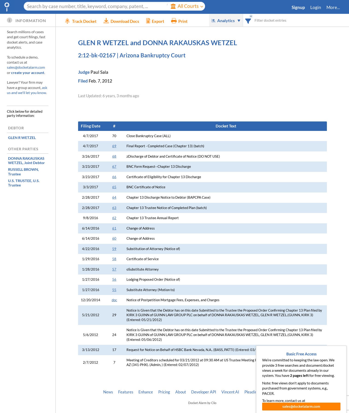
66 (114, 177)
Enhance (145, 392)
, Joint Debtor (26, 160)
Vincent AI (230, 392)
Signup (298, 7)
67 (114, 166)
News (108, 392)
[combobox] (248, 20)
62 (114, 218)
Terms (296, 392)
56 (114, 279)
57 (114, 269)
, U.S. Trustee (24, 182)
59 (114, 249)
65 (114, 187)
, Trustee (23, 171)
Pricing (164, 392)
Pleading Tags (255, 392)
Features (125, 392)
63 (114, 208)
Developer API (203, 392)
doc (114, 300)
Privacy (279, 392)
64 (114, 197)
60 (114, 238)
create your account (27, 72)
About (180, 392)
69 (114, 146)
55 (114, 290)
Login (315, 7)
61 (114, 228)
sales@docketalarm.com (26, 67)
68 (114, 156)
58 (114, 259)
